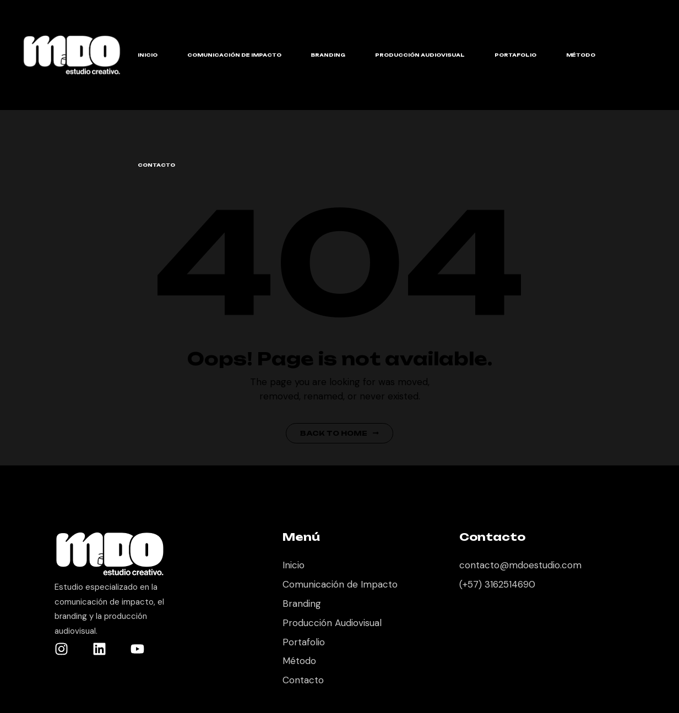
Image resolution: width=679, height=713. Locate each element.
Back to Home (339, 433)
